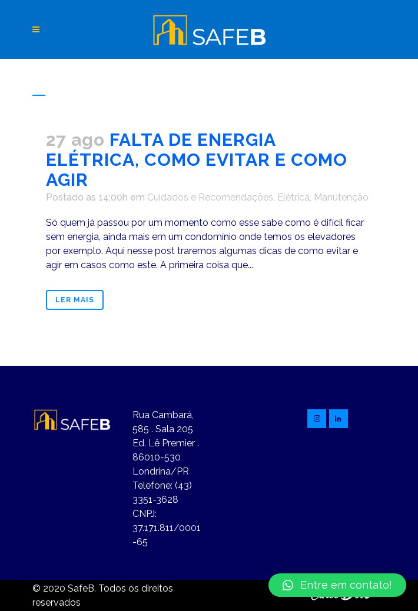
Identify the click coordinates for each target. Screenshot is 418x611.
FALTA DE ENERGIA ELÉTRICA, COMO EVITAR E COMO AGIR (196, 159)
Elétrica (293, 197)
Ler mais (74, 300)
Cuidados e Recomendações (210, 197)
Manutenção (341, 197)
